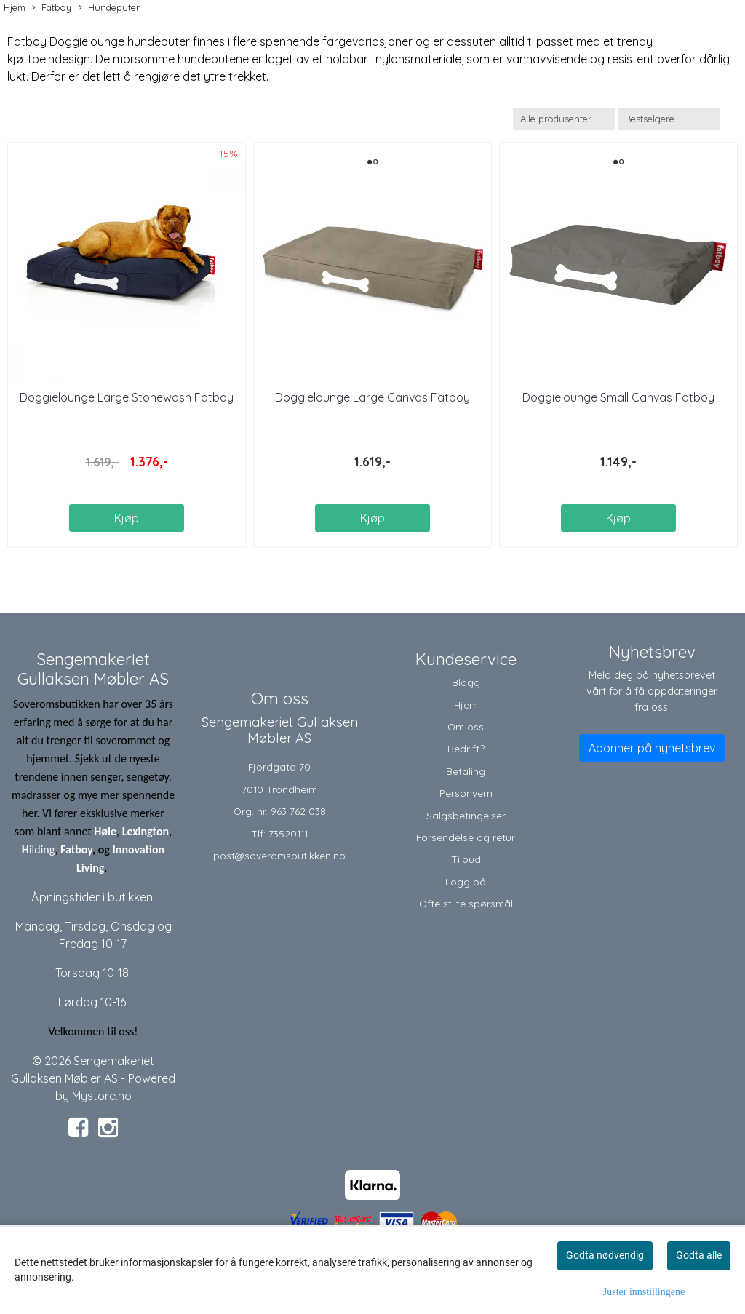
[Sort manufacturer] (564, 119)
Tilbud (466, 859)
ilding (42, 849)
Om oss (465, 726)
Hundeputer (109, 8)
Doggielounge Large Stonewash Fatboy (127, 397)
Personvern (466, 793)
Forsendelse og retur (465, 837)
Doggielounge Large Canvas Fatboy (372, 397)
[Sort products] (669, 119)
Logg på (465, 881)
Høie (105, 831)
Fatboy (51, 8)
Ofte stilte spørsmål (466, 903)
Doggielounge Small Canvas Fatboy (618, 397)
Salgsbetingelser (466, 815)
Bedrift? (466, 748)
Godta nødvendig (605, 1255)
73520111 (288, 833)
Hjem (14, 7)
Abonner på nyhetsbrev (652, 748)
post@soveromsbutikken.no (279, 855)
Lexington (145, 831)
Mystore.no (102, 1095)
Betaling (465, 771)
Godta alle (699, 1255)
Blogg (466, 682)
